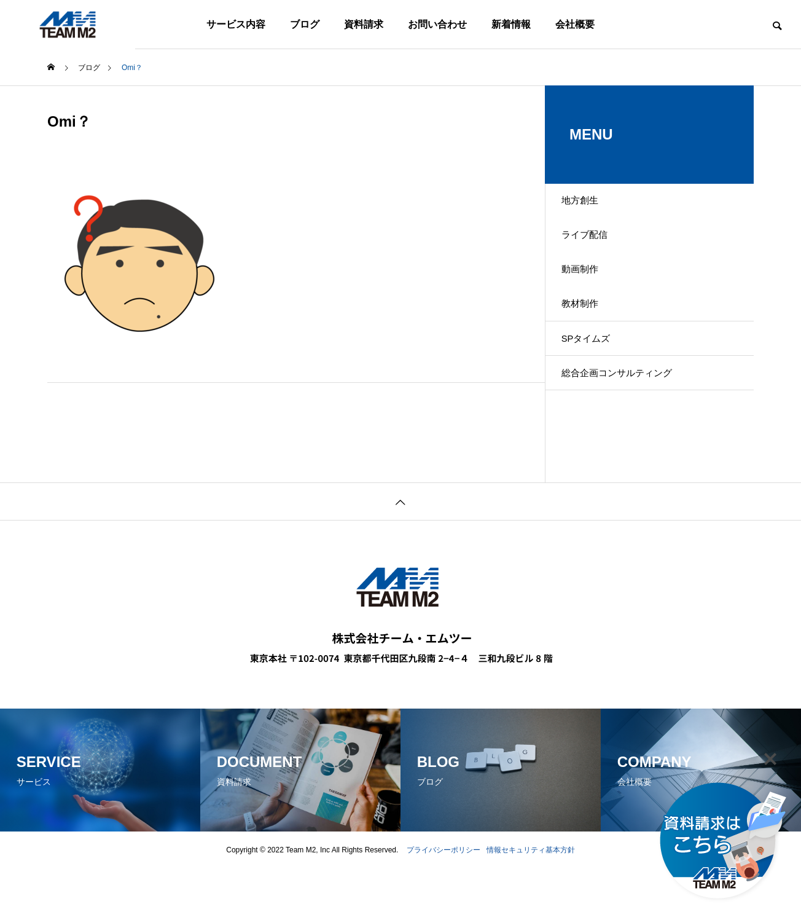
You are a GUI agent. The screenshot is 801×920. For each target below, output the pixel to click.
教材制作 (589, 334)
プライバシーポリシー (443, 901)
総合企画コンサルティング (628, 420)
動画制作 (589, 291)
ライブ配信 (594, 248)
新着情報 (511, 24)
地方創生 (589, 205)
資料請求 (363, 24)
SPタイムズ (595, 377)
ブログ (304, 24)
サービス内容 (235, 24)
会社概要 (575, 24)
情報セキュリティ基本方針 (530, 901)
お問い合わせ (437, 24)
